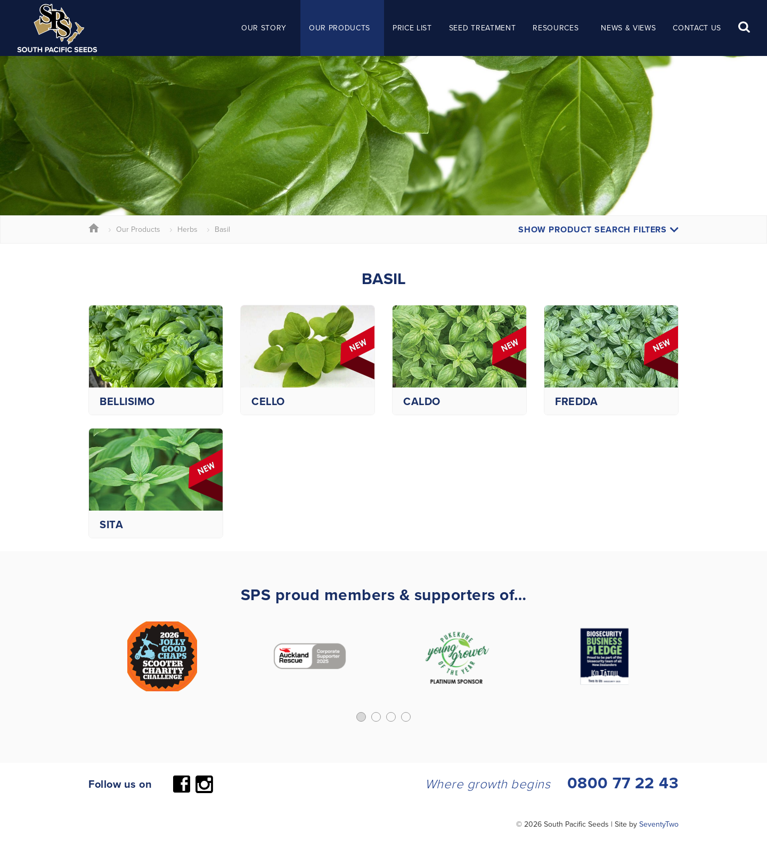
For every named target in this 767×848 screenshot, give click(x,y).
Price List (412, 27)
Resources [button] (555, 27)
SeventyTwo (659, 824)
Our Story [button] (264, 27)
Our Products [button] (339, 27)
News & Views (628, 27)
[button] (361, 716)
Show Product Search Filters (598, 229)
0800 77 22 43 (623, 782)
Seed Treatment (482, 27)
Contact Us (697, 27)
